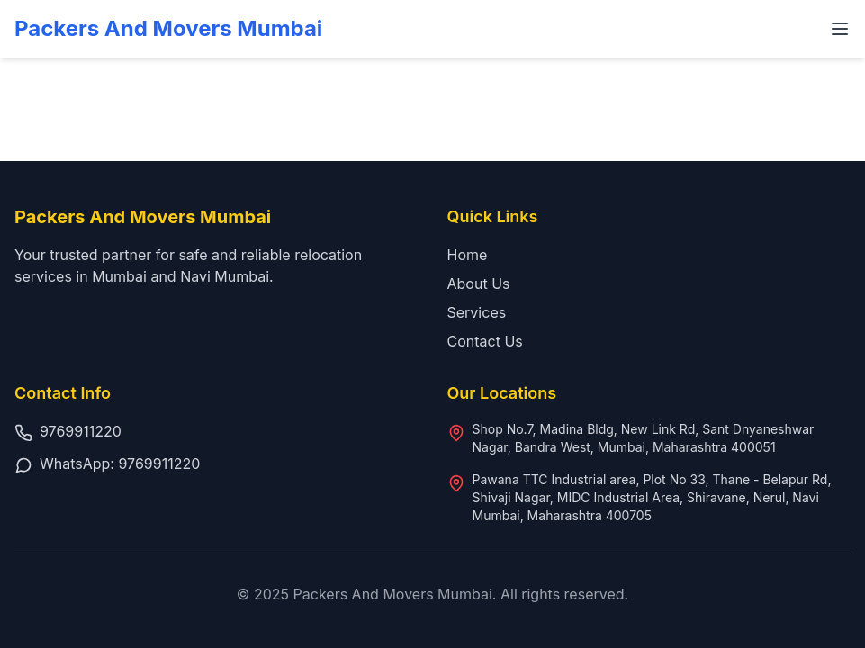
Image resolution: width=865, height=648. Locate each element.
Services (477, 312)
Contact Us (485, 341)
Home (467, 255)
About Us (478, 283)
